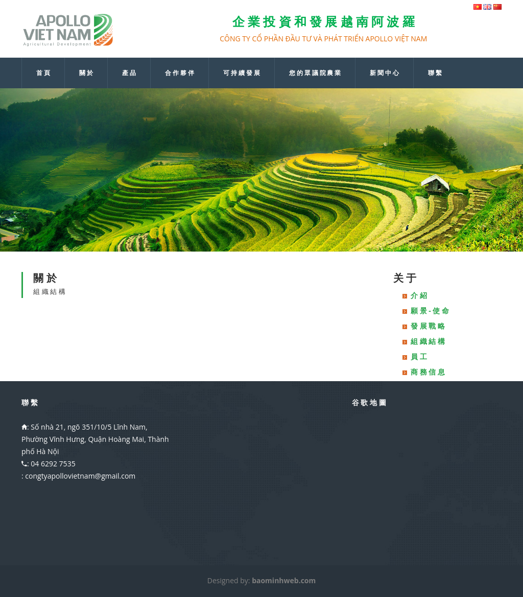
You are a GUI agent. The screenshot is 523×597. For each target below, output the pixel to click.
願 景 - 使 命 (430, 310)
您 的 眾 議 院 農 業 (315, 73)
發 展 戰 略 (428, 326)
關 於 (86, 73)
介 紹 (419, 295)
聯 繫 (435, 73)
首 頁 (43, 73)
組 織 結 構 (428, 341)
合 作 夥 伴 (179, 73)
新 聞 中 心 (384, 73)
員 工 (419, 356)
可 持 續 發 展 (241, 73)
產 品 (129, 73)
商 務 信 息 (428, 372)
